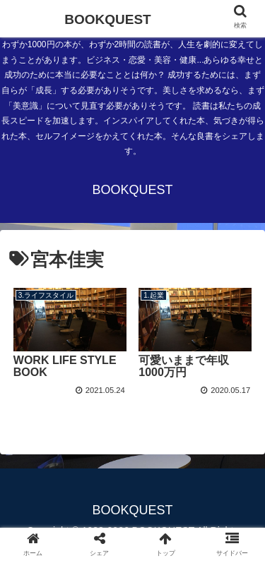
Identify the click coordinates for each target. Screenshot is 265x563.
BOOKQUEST (107, 19)
